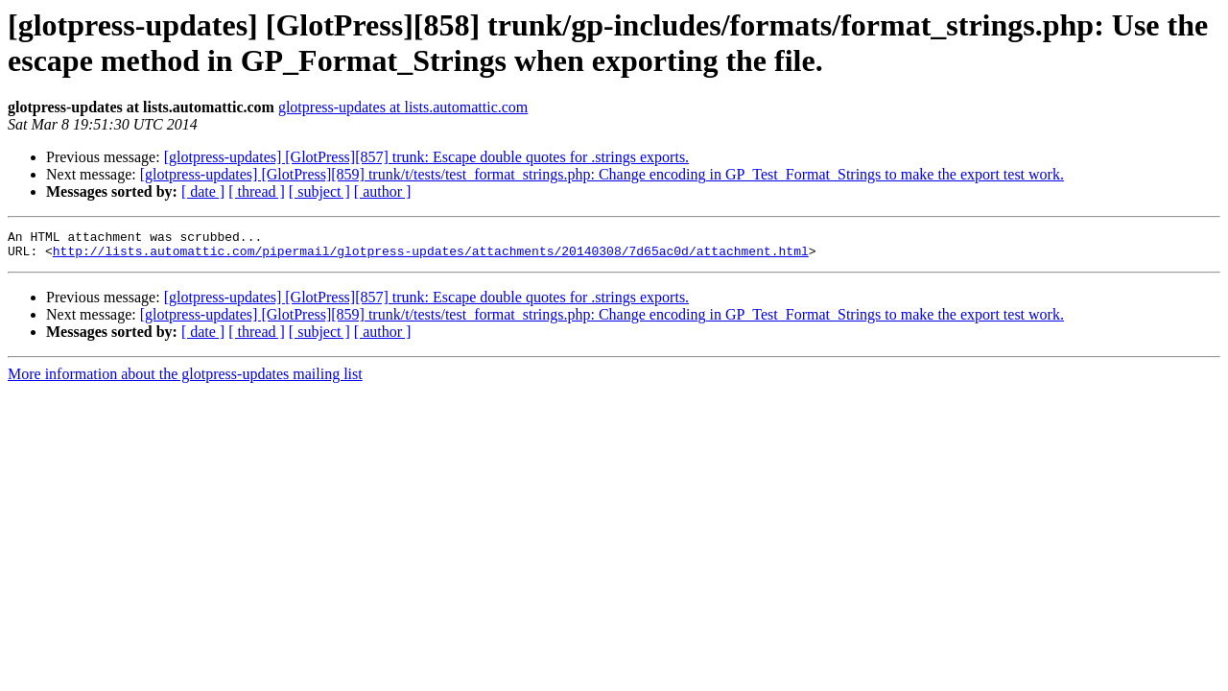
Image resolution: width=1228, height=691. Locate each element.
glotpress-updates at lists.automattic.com (403, 107)
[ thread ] (256, 191)
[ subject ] (319, 191)
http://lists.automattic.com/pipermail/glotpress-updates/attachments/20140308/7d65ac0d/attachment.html (431, 256)
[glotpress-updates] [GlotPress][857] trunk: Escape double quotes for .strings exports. (426, 157)
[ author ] (383, 191)
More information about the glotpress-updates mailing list (185, 379)
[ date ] (202, 191)
